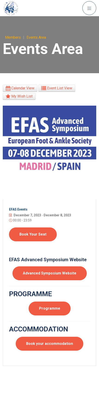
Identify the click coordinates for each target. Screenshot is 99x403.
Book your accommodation (49, 343)
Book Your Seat (32, 234)
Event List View (56, 88)
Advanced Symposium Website (49, 273)
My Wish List (19, 96)
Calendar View (20, 88)
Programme (49, 308)
